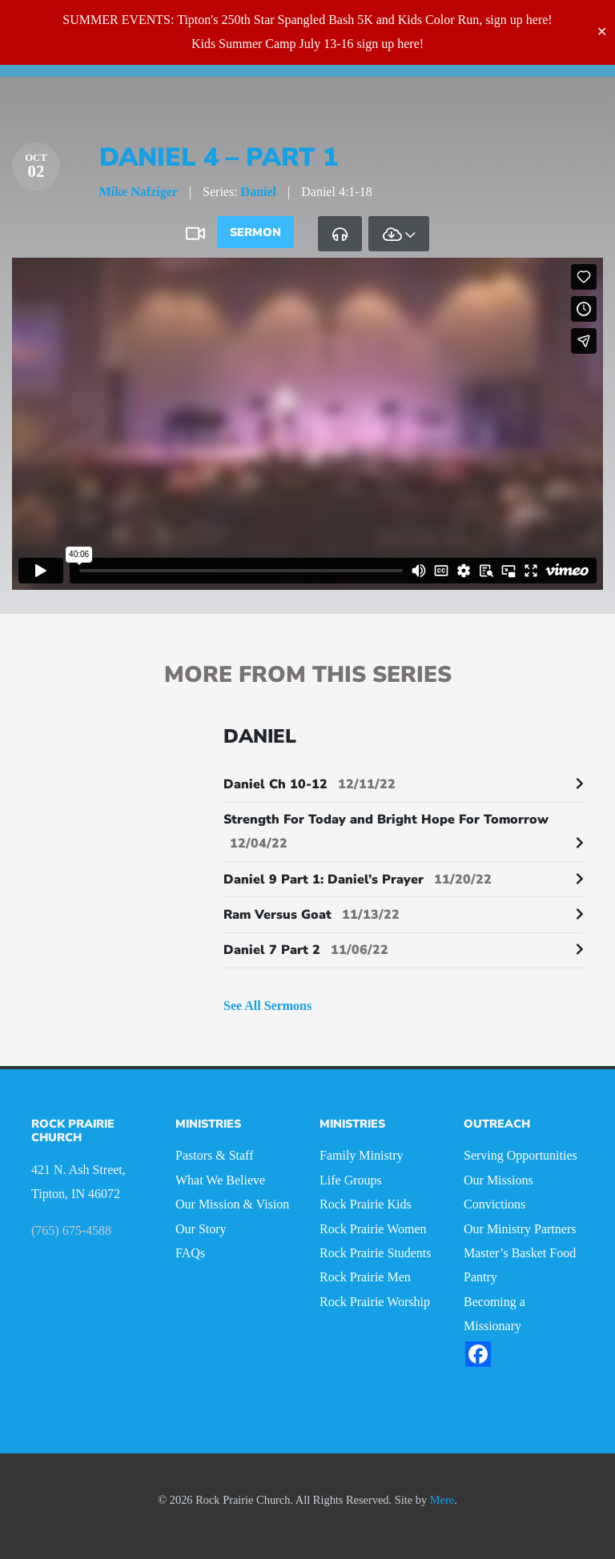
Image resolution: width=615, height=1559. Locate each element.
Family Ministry (361, 1155)
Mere (442, 1499)
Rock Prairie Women (373, 1229)
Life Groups (351, 1180)
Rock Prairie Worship (375, 1302)
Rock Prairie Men (365, 1277)
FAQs (190, 1253)
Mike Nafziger (138, 191)
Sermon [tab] (255, 232)
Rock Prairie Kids (366, 1204)
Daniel (258, 191)
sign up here (516, 19)
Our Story (201, 1229)
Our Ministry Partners (520, 1229)
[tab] (340, 233)
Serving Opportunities (520, 1155)
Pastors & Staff (214, 1155)
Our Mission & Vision (232, 1204)
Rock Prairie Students (376, 1253)
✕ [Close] (602, 31)
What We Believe (220, 1180)
